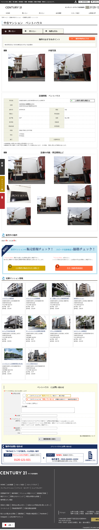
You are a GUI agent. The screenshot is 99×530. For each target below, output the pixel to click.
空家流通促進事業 (30, 509)
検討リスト (4, 497)
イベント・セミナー (23, 489)
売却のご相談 (5, 506)
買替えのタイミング (17, 497)
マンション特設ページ (27, 494)
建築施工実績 (41, 494)
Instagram (4, 518)
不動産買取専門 (17, 509)
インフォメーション (7, 489)
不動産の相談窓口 (32, 514)
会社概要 (58, 13)
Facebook (43, 514)
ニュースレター (37, 489)
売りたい (41, 13)
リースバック (5, 509)
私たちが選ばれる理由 (8, 514)
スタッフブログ (32, 485)
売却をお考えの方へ (18, 506)
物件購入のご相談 (6, 501)
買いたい (25, 13)
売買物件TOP (5, 494)
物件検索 (15, 494)
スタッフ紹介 (75, 13)
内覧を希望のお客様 (32, 497)
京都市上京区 (27, 17)
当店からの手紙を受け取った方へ (38, 506)
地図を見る (53, 31)
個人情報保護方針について (87, 437)
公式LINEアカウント (16, 518)
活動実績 (21, 514)
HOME (8, 13)
